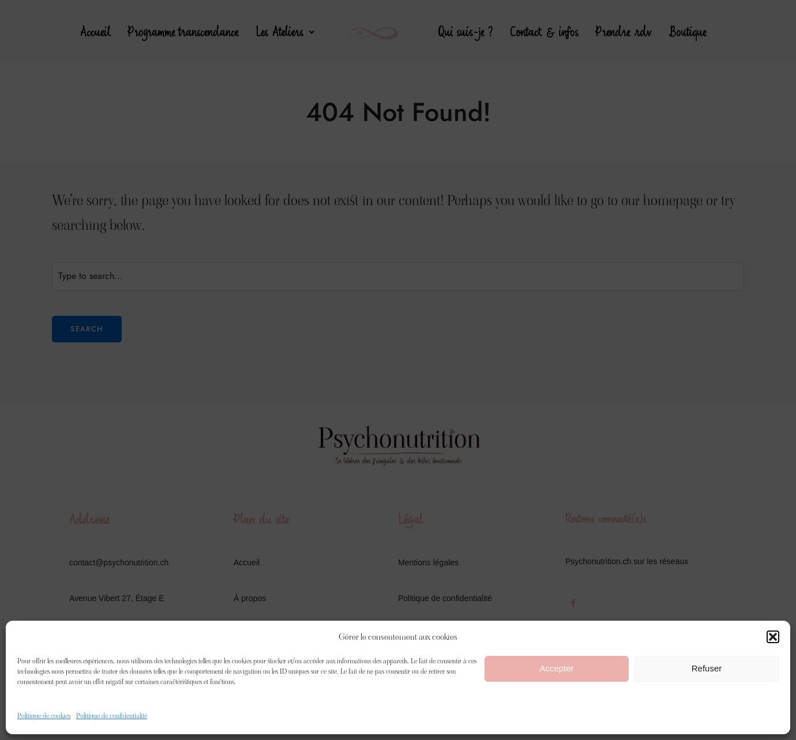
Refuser (707, 668)
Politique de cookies (43, 715)
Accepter (556, 668)
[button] (773, 637)
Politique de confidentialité (111, 715)
